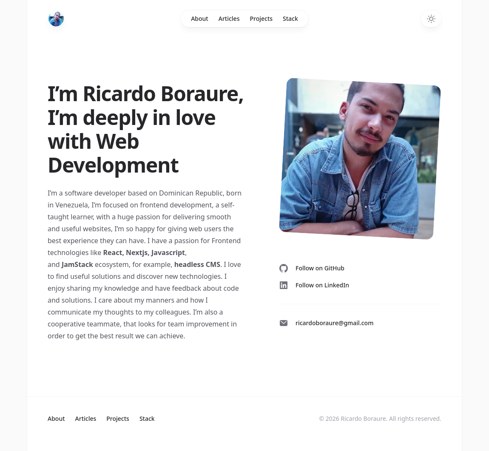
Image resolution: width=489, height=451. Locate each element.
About (199, 18)
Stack (290, 18)
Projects (261, 18)
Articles (229, 18)
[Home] (56, 18)
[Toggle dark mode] (431, 18)
